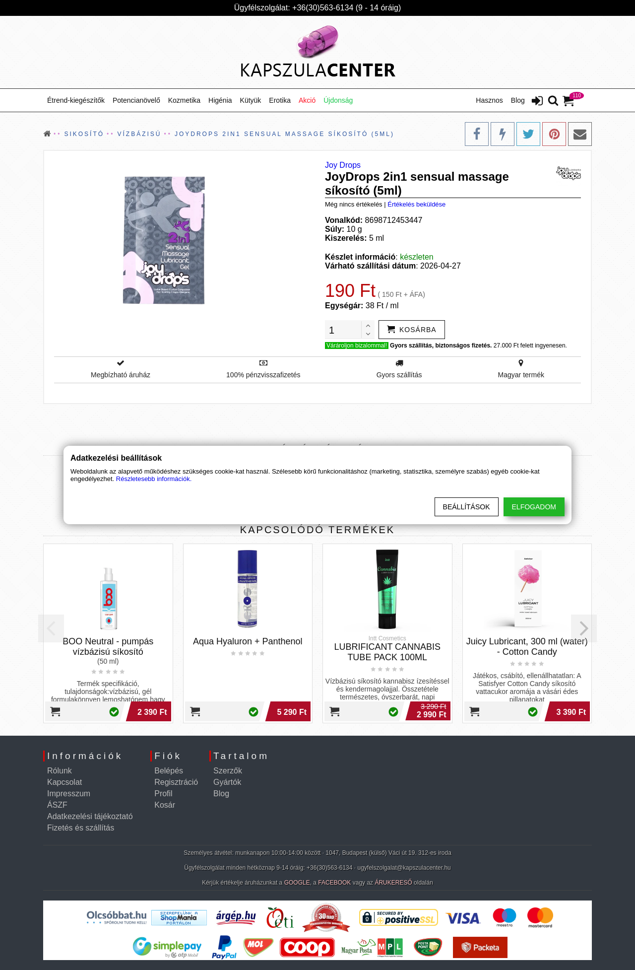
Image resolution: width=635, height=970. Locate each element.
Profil (163, 793)
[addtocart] (412, 329)
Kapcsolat (64, 782)
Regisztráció (176, 782)
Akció (307, 100)
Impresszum (68, 793)
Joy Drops (343, 165)
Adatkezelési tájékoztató (90, 816)
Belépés (168, 770)
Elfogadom (534, 507)
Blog (518, 100)
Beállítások (466, 507)
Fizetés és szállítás (80, 828)
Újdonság (338, 100)
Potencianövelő (136, 100)
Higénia (220, 100)
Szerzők (227, 770)
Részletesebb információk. (153, 479)
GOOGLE (297, 882)
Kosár (164, 805)
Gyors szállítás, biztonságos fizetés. (441, 345)
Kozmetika (184, 100)
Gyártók (227, 782)
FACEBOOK (334, 882)
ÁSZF (57, 805)
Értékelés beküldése (416, 204)
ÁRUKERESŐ (393, 882)
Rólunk (59, 770)
